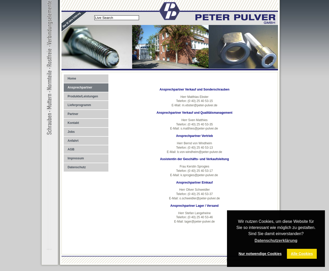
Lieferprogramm (79, 105)
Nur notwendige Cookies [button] (260, 254)
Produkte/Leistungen (83, 96)
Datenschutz (77, 167)
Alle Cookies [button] (302, 254)
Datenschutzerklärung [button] (276, 240)
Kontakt (73, 123)
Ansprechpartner (80, 87)
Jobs (71, 132)
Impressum (76, 158)
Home (72, 78)
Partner (73, 114)
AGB (71, 149)
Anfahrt (73, 141)
